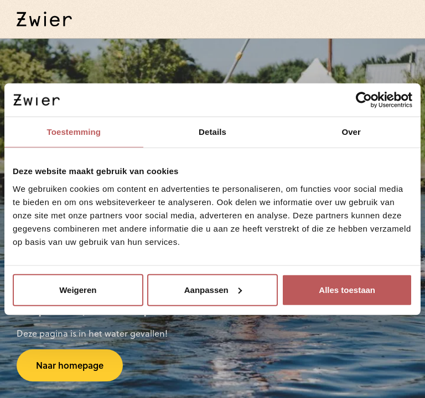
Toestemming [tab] (74, 132)
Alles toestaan (347, 289)
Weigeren (77, 289)
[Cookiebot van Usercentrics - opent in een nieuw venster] (363, 100)
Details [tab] (212, 132)
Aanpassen (213, 289)
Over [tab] (351, 132)
